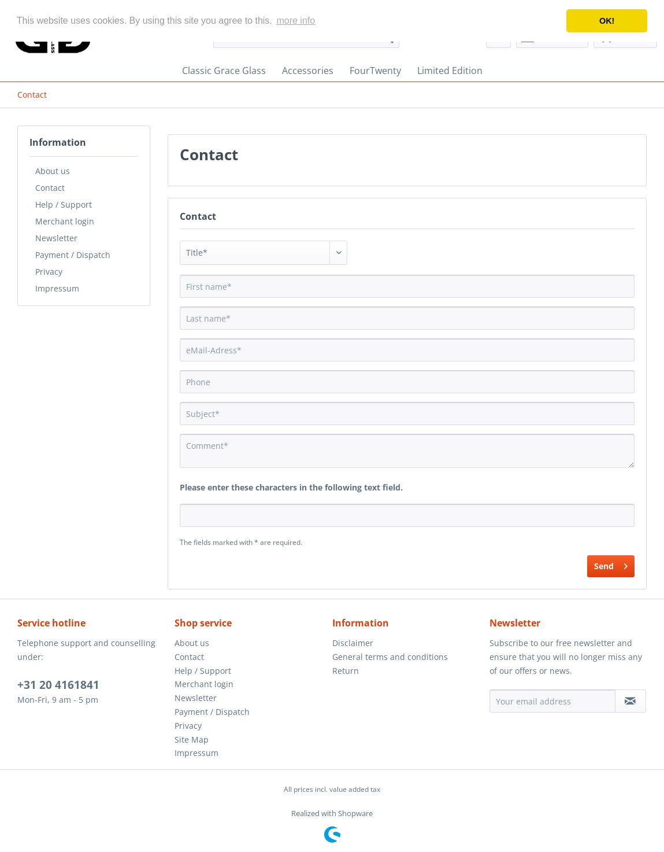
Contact (50, 187)
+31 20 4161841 (58, 684)
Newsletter (56, 238)
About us (52, 170)
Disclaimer (352, 642)
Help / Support (63, 204)
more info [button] (295, 20)
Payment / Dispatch (72, 254)
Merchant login (64, 221)
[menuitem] (224, 71)
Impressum (57, 288)
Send (611, 564)
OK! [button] (606, 20)
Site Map (192, 739)
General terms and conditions (390, 656)
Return (345, 670)
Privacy (48, 271)
